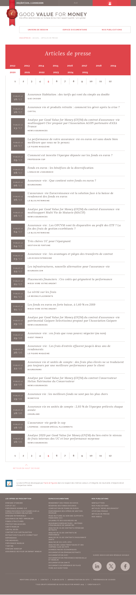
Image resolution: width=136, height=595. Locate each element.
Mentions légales (28, 580)
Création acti (93, 585)
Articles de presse (101, 514)
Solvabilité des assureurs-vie (63, 521)
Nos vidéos (97, 517)
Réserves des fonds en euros (62, 506)
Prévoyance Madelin (14, 544)
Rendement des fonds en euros (63, 503)
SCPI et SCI (10, 506)
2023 (58, 72)
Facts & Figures (50, 483)
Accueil (35, 38)
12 (113, 81)
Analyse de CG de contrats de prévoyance (63, 534)
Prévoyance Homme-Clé (16, 509)
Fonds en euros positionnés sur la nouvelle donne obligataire (22, 512)
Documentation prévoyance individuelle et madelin (68, 559)
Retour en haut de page (26, 469)
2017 (87, 65)
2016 (72, 65)
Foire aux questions (58, 568)
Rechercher (29, 3)
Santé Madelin (12, 527)
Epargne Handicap (13, 549)
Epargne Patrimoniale (15, 516)
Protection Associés (15, 524)
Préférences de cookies (104, 580)
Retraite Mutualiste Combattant (21, 535)
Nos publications (100, 506)
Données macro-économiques (63, 550)
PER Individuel (12, 541)
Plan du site (58, 580)
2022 (43, 72)
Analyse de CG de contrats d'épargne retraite (66, 529)
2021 (28, 72)
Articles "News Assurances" (105, 509)
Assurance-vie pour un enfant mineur (23, 552)
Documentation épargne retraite (65, 553)
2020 (13, 72)
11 (103, 81)
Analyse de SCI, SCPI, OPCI (60, 543)
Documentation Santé (59, 563)
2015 (57, 65)
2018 (102, 65)
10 (93, 81)
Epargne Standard (14, 503)
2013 (27, 65)
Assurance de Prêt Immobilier (19, 519)
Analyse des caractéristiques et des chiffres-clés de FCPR (66, 546)
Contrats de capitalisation (18, 533)
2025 (88, 72)
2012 (13, 65)
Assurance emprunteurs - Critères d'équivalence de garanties (66, 525)
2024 (73, 72)
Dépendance (11, 538)
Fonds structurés (14, 522)
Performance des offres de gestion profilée (66, 512)
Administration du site (78, 580)
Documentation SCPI (58, 556)
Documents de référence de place (65, 566)
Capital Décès (11, 530)
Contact (44, 580)
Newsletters (98, 503)
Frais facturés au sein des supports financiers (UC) (66, 517)
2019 (118, 65)
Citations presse (100, 511)
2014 (42, 65)
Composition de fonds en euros (64, 509)
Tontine (9, 546)
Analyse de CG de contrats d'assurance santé (67, 539)
